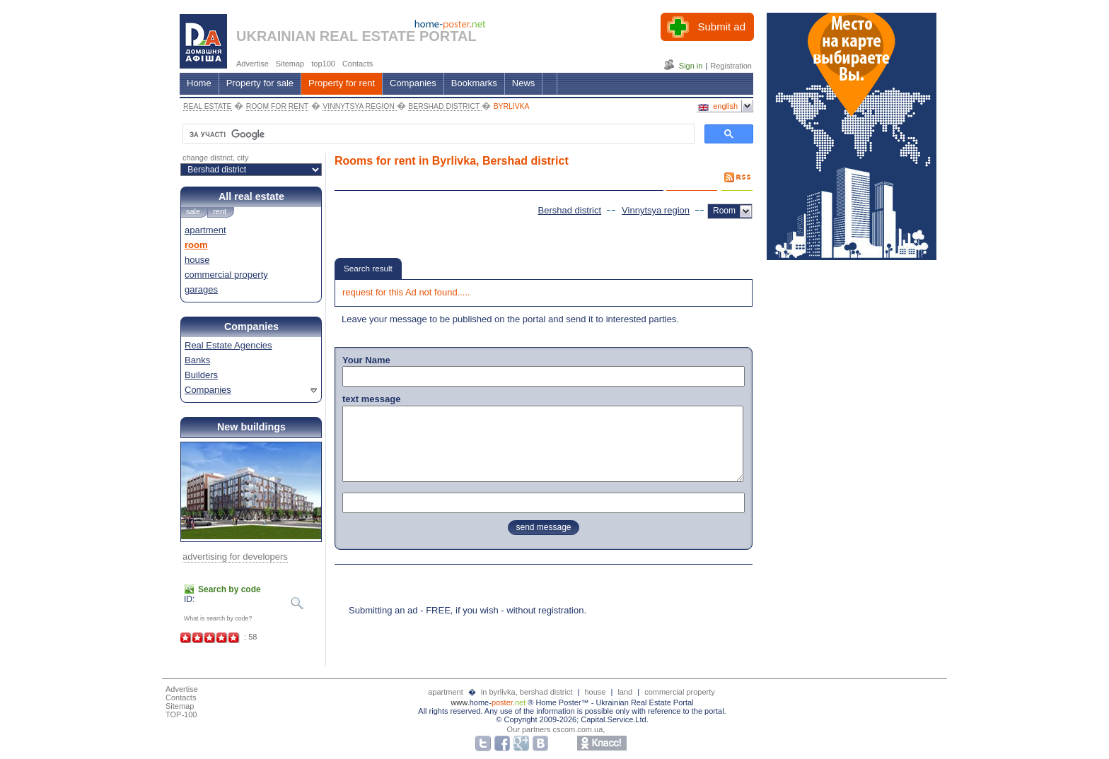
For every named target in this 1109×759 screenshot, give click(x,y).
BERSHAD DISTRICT (445, 106)
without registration (544, 610)
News (523, 83)
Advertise (182, 689)
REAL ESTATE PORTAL (398, 36)
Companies (413, 83)
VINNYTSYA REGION (359, 106)
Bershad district (570, 210)
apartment (205, 230)
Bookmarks (474, 83)
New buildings (251, 427)
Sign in (691, 65)
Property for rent (341, 83)
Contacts (181, 697)
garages (201, 289)
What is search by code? (218, 618)
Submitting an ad (383, 610)
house (197, 259)
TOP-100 (181, 714)
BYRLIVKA (512, 106)
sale (193, 211)
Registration (731, 65)
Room (724, 211)
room (196, 245)
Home (199, 83)
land (624, 692)
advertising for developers (235, 556)
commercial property (226, 274)
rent (219, 211)
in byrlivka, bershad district (528, 692)
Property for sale (260, 83)
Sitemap (180, 706)
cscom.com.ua (577, 729)
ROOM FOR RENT (277, 106)
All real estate (251, 196)
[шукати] (437, 134)
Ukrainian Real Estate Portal (644, 702)
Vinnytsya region (656, 210)
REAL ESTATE (207, 106)
